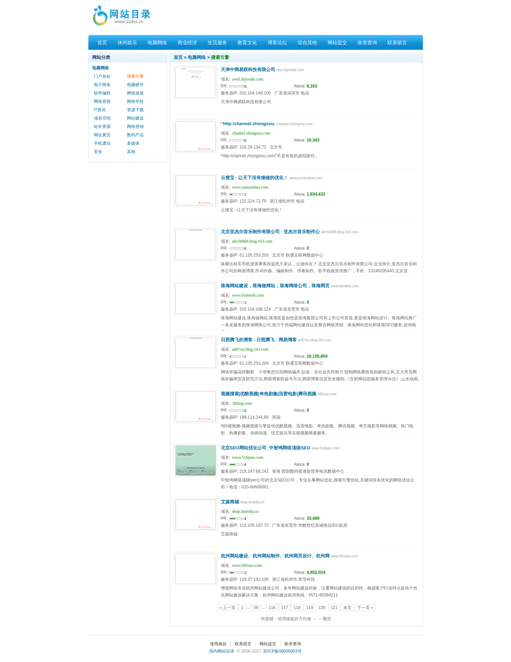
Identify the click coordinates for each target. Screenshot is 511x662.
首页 (102, 42)
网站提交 (337, 42)
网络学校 (135, 101)
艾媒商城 (230, 501)
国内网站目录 (221, 651)
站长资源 (102, 126)
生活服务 (217, 42)
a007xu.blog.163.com (250, 349)
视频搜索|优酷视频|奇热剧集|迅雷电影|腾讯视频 (269, 393)
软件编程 (102, 93)
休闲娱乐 (127, 42)
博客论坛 (277, 42)
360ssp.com (242, 403)
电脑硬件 (135, 84)
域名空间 (102, 118)
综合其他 (307, 42)
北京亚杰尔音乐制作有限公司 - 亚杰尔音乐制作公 (270, 231)
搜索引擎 (220, 57)
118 (297, 607)
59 (256, 607)
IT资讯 (100, 109)
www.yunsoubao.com (250, 187)
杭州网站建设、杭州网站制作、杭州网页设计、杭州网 (275, 555)
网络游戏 (135, 93)
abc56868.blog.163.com (252, 241)
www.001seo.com (247, 565)
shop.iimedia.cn (245, 511)
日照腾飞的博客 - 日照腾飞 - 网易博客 (259, 339)
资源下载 (135, 109)
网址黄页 (102, 134)
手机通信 (102, 143)
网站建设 (135, 118)
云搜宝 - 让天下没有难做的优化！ (254, 177)
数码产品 (135, 134)
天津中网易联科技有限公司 (248, 69)
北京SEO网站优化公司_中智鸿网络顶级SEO (265, 447)
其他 (131, 151)
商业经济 (187, 42)
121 (334, 607)
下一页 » (365, 607)
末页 (347, 607)
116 (272, 607)
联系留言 (397, 42)
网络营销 (135, 126)
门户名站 (102, 76)
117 (284, 607)
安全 (98, 151)
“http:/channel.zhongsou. (248, 123)
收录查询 (367, 42)
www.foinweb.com (248, 295)
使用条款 (218, 643)
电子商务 (102, 84)
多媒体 (133, 143)
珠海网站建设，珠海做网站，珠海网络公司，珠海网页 (275, 285)
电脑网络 (157, 42)
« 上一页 (227, 607)
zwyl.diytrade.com (247, 79)
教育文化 (247, 42)
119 (309, 607)
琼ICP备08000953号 (282, 651)
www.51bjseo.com (247, 457)
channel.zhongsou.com (251, 133)
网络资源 (102, 101)
